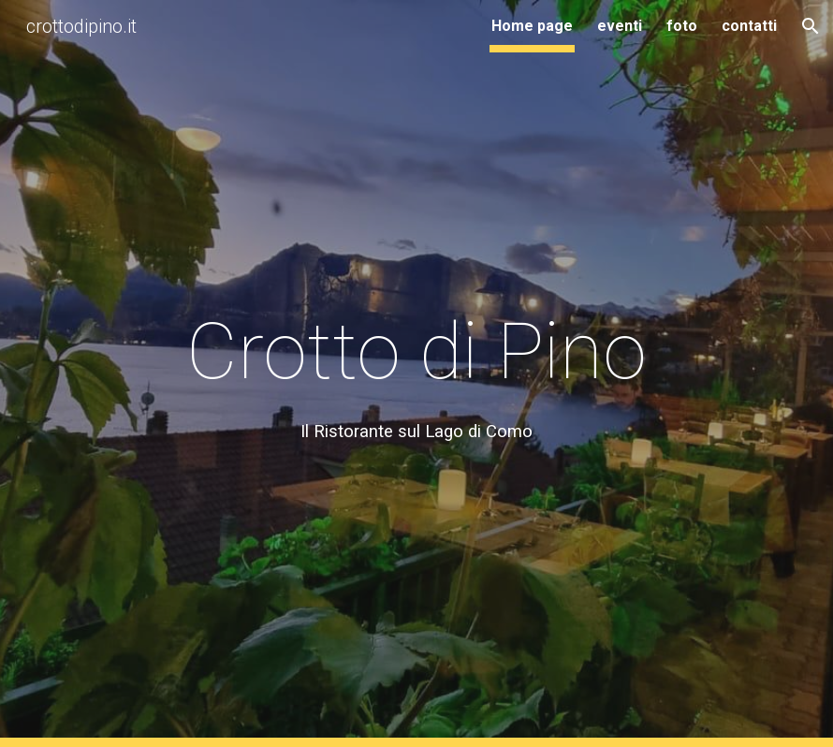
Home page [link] (532, 26)
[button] (810, 26)
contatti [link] (749, 26)
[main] (416, 374)
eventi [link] (619, 26)
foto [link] (681, 26)
